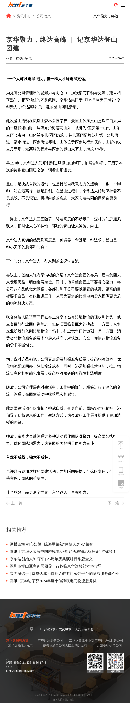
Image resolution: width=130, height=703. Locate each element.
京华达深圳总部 (17, 640)
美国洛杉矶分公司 (109, 645)
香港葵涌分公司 (54, 645)
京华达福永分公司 (21, 645)
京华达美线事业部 (81, 640)
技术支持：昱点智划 (63, 699)
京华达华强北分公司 (108, 640)
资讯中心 (24, 16)
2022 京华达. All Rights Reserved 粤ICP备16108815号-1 (63, 695)
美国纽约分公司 (76, 645)
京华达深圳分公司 (50, 640)
